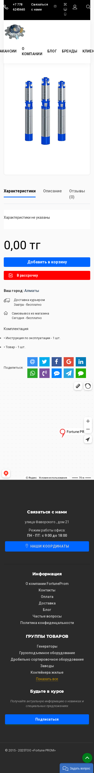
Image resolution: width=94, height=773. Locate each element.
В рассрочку (23, 275)
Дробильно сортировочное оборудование (47, 659)
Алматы (31, 290)
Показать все (47, 679)
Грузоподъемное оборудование (47, 653)
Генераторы (47, 646)
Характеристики (20, 191)
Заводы (47, 666)
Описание (52, 191)
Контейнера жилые (47, 672)
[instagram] (57, 7)
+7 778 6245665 (19, 7)
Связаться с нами (39, 7)
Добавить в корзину (47, 262)
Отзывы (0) (77, 194)
